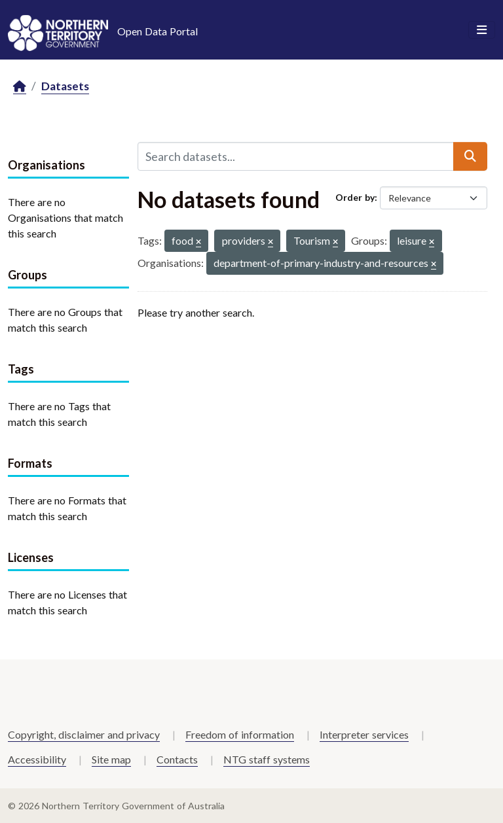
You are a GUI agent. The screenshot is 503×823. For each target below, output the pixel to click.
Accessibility (37, 759)
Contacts (177, 759)
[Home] (19, 86)
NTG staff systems (266, 759)
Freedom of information (239, 734)
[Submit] (470, 156)
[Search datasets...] (296, 156)
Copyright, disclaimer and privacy (84, 734)
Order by (355, 197)
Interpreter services (364, 734)
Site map (111, 759)
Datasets (65, 86)
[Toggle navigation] (481, 30)
